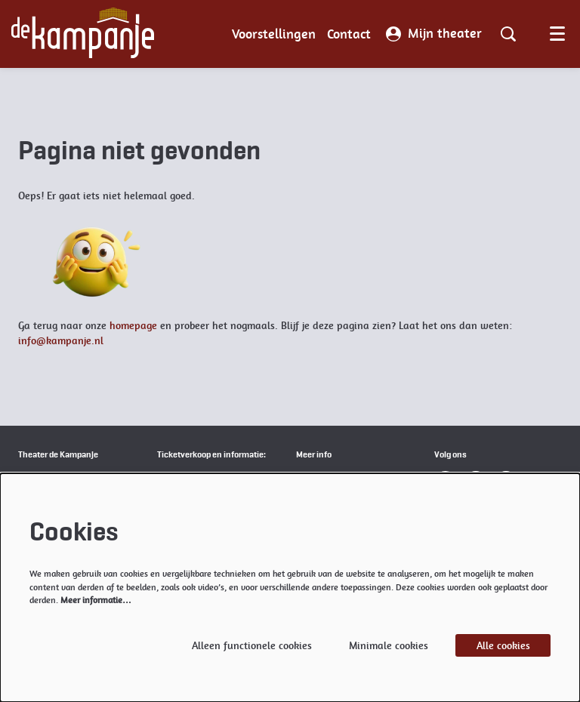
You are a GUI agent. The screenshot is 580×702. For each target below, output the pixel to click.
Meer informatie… (95, 600)
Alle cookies (503, 645)
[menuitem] (274, 34)
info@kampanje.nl (60, 340)
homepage (133, 325)
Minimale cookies (388, 645)
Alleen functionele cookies (252, 645)
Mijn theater (434, 34)
